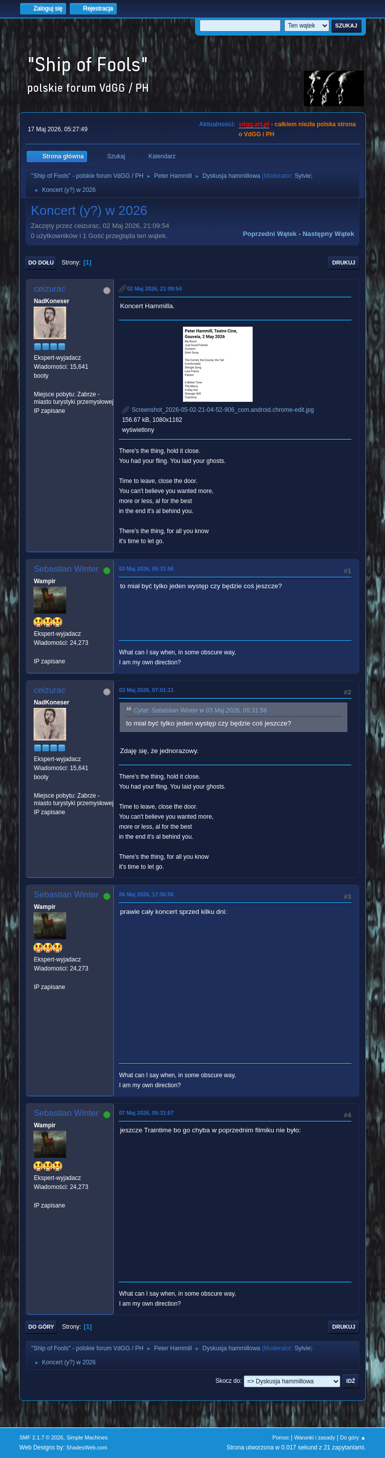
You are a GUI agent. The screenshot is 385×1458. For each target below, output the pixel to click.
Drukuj (343, 263)
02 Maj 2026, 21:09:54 (154, 289)
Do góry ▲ (352, 1437)
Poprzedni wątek (269, 233)
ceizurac (49, 289)
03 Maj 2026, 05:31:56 (146, 569)
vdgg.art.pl (254, 124)
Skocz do (228, 1380)
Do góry (41, 1327)
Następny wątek (328, 233)
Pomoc (280, 1437)
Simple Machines (87, 1437)
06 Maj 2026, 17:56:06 (146, 894)
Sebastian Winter (66, 569)
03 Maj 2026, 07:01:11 (146, 690)
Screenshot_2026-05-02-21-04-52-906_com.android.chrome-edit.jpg (218, 409)
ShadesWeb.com (86, 1447)
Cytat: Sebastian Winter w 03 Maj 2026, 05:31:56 (200, 710)
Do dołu (41, 263)
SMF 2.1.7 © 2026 (41, 1437)
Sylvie (303, 175)
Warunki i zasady (314, 1437)
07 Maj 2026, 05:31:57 (146, 1113)
